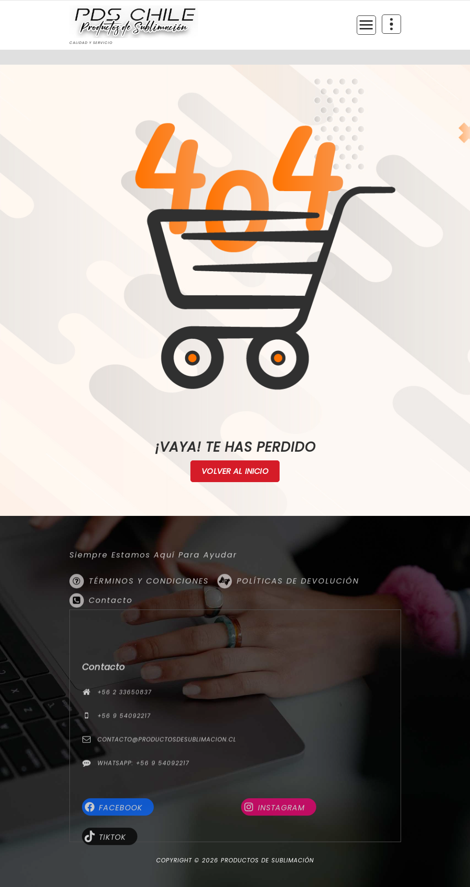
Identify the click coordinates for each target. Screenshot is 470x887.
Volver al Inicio (235, 471)
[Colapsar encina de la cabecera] (391, 24)
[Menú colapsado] (366, 25)
